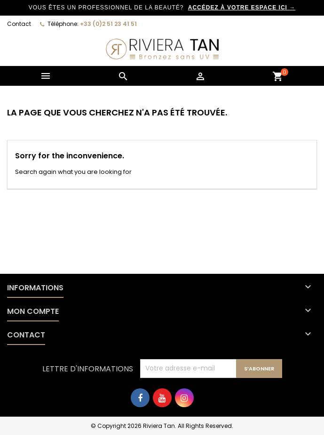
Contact (19, 24)
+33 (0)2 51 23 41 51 (108, 24)
